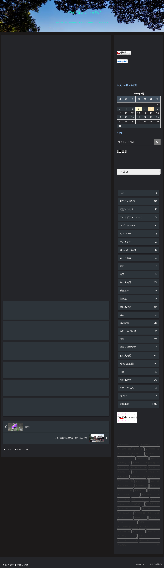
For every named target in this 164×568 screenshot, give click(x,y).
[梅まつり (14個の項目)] (127, 522)
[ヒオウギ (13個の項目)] (138, 531)
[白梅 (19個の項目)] (154, 486)
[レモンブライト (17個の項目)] (128, 495)
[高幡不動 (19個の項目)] (142, 486)
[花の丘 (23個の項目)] (123, 477)
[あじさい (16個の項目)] (124, 504)
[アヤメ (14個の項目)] (154, 518)
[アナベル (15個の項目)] (153, 513)
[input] (139, 142)
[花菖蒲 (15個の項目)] (140, 513)
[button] (157, 142)
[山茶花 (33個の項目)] (142, 458)
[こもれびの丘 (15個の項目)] (125, 513)
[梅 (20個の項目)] (154, 481)
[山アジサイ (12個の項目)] (138, 545)
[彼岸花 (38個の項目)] (124, 454)
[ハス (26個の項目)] (137, 472)
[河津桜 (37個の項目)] (138, 454)
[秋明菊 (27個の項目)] (124, 472)
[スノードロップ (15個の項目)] (129, 508)
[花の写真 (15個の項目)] (138, 504)
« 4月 (119, 132)
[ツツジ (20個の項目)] (142, 481)
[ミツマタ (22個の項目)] (153, 477)
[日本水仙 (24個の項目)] (152, 472)
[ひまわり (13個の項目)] (153, 531)
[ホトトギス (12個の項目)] (127, 540)
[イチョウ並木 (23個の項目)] (137, 477)
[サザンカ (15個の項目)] (150, 508)
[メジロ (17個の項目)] (153, 490)
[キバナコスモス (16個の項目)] (140, 499)
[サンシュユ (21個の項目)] (125, 481)
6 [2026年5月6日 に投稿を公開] (138, 109)
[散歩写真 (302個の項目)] (124, 449)
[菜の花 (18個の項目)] (140, 490)
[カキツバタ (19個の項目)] (125, 490)
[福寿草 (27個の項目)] (154, 467)
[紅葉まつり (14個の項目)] (149, 522)
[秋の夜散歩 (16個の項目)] (150, 495)
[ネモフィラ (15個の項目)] (152, 504)
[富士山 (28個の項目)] (123, 467)
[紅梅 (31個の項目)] (154, 458)
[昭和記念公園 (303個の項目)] (128, 445)
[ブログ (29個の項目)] (137, 463)
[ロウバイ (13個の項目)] (124, 531)
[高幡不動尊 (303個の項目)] (150, 445)
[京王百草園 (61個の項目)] (152, 449)
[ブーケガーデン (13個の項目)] (149, 527)
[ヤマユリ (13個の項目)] (127, 536)
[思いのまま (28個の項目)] (152, 463)
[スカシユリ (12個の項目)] (149, 540)
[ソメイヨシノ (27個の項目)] (138, 467)
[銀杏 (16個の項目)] (155, 499)
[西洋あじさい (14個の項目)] (125, 518)
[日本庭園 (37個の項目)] (152, 454)
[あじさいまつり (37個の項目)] (126, 458)
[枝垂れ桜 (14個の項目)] (141, 518)
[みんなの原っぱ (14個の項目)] (127, 527)
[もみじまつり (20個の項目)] (125, 486)
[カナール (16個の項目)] (124, 499)
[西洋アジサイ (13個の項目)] (148, 536)
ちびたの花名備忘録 (127, 85)
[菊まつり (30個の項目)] (124, 463)
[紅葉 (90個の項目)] (138, 449)
